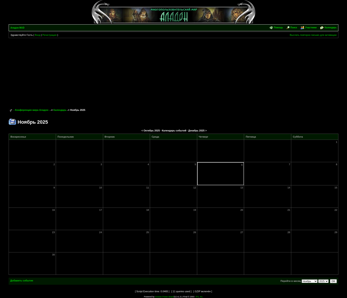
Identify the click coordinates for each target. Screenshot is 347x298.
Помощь (278, 27)
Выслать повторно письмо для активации (313, 35)
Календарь (331, 27)
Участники (310, 27)
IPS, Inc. (199, 297)
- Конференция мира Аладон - (31, 110)
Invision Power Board (164, 297)
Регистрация (49, 35)
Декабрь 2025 (196, 130)
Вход (37, 35)
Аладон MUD (17, 28)
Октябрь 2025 (152, 130)
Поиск (293, 27)
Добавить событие (21, 280)
